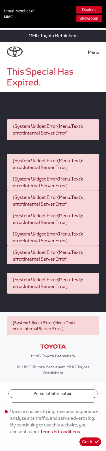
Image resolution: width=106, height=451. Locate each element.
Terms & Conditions (60, 432)
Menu (93, 52)
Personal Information (53, 393)
